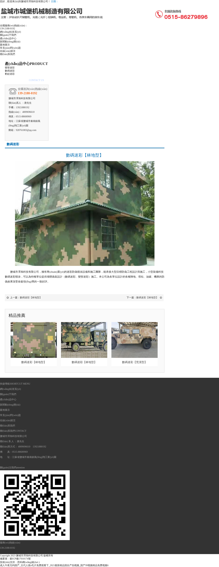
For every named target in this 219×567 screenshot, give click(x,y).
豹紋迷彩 (10, 74)
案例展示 (5, 44)
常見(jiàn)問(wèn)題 (10, 48)
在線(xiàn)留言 (8, 51)
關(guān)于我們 (8, 35)
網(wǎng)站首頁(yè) (10, 32)
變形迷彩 (10, 67)
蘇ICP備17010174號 (20, 558)
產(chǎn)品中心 (8, 38)
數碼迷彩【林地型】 (31, 297)
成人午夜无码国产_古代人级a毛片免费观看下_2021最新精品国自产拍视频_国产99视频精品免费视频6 (54, 565)
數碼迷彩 (10, 70)
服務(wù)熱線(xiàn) (10, 542)
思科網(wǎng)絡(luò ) (28, 562)
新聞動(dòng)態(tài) (10, 41)
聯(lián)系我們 (7, 54)
